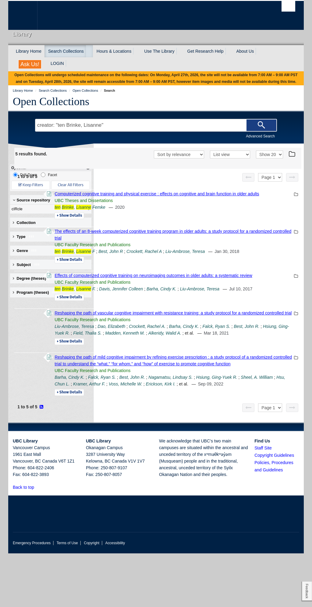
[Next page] (292, 177)
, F (158, 258)
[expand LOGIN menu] (69, 63)
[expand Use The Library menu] (180, 51)
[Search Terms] (156, 125)
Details (152, 222)
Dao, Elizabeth (195, 359)
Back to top (26, 540)
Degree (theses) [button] (34, 278)
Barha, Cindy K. (245, 309)
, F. (158, 309)
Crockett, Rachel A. (230, 359)
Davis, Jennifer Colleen (204, 309)
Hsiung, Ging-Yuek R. (218, 366)
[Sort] (179, 154)
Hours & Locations (114, 51)
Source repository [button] (31, 200)
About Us (245, 51)
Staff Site (263, 501)
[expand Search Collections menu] (89, 51)
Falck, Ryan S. (152, 366)
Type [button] (23, 236)
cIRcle (49, 209)
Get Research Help (205, 51)
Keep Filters (30, 185)
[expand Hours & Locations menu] (136, 51)
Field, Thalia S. (257, 366)
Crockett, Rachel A (227, 258)
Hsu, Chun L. (230, 430)
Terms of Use (67, 597)
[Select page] (270, 177)
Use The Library (159, 51)
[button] (37, 540)
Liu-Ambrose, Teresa (268, 258)
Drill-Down (25, 174)
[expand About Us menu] (259, 51)
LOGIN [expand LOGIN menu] (57, 63)
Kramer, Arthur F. (263, 430)
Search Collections (66, 51)
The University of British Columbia (27, 15)
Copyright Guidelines (274, 508)
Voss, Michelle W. (155, 437)
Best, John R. (182, 366)
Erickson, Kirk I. (190, 437)
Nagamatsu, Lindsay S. (254, 424)
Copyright (91, 597)
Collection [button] (24, 222)
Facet (49, 174)
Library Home (28, 51)
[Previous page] (248, 177)
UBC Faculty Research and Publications (176, 251)
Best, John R (194, 258)
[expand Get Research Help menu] (229, 51)
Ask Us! (29, 64)
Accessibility (115, 597)
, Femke (163, 213)
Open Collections (51, 101)
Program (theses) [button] (35, 292)
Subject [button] (26, 264)
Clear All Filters (70, 185)
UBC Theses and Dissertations (167, 207)
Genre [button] (25, 250)
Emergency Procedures (32, 597)
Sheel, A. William (199, 430)
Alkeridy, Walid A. (179, 373)
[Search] (261, 125)
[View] (230, 154)
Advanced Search (260, 136)
